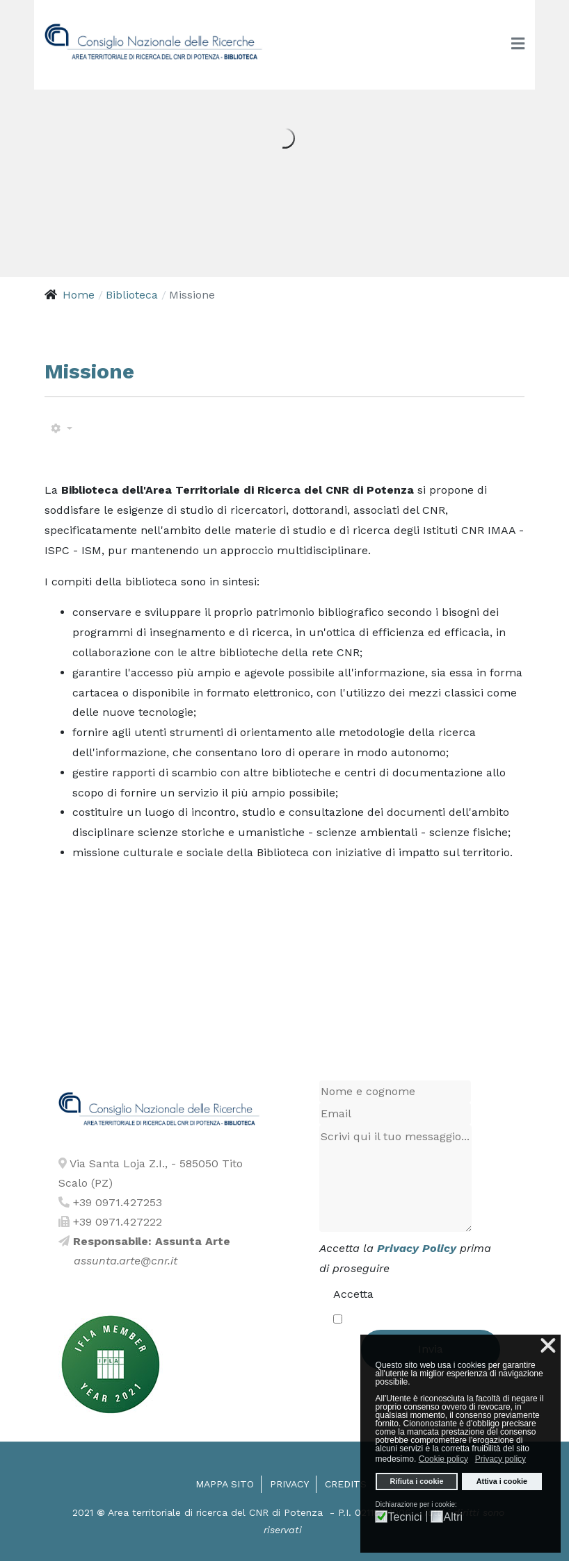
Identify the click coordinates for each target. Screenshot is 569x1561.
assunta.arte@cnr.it (125, 1260)
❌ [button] (548, 1346)
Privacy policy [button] (500, 1459)
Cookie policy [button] (443, 1459)
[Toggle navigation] (517, 44)
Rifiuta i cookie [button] (417, 1481)
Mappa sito (224, 1483)
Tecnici (405, 1517)
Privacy (289, 1483)
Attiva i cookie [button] (501, 1481)
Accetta (353, 1294)
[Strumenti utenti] (62, 429)
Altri (453, 1517)
